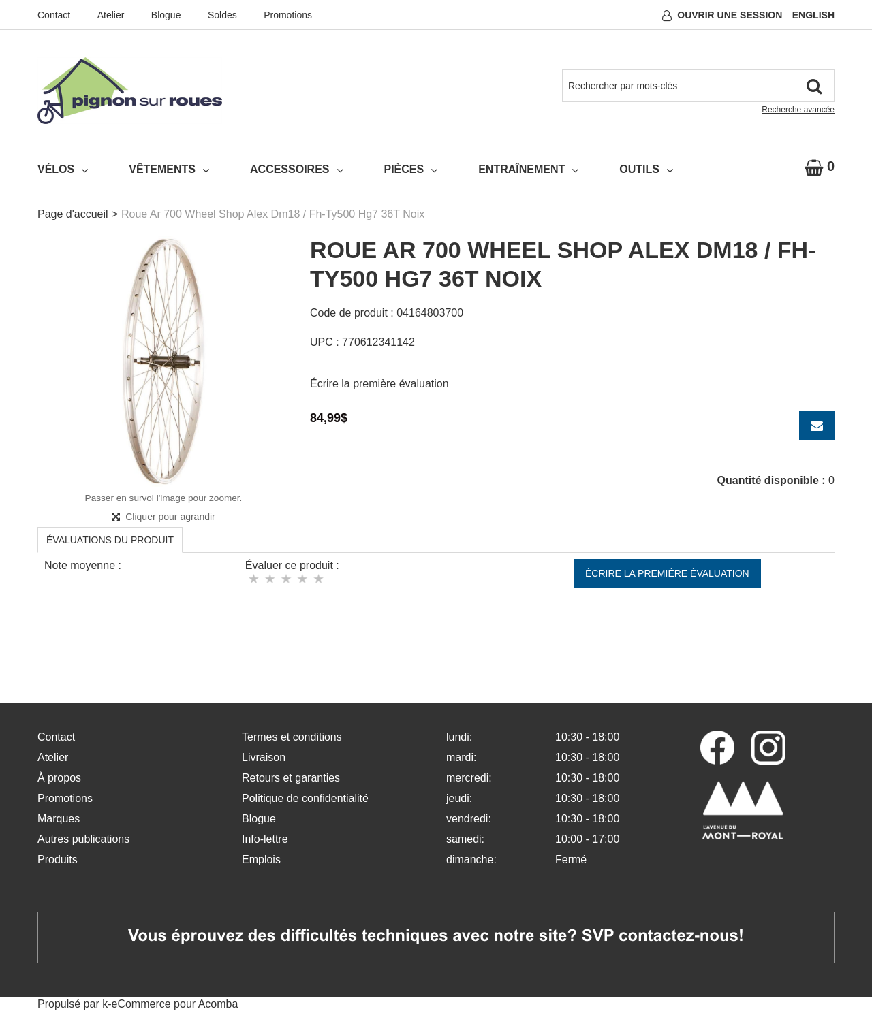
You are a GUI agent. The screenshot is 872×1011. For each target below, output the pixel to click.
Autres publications (83, 839)
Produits (57, 859)
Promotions (288, 15)
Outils (646, 169)
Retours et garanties (291, 778)
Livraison (263, 757)
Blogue (166, 15)
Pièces (411, 169)
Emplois (261, 859)
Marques (58, 818)
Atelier (111, 15)
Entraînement (528, 169)
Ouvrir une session (729, 15)
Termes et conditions (292, 737)
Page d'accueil (72, 214)
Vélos (62, 169)
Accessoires (296, 169)
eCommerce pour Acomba (175, 1004)
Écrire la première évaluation (379, 383)
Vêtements (169, 169)
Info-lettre (265, 839)
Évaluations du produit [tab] (110, 539)
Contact (53, 15)
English (813, 15)
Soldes (222, 15)
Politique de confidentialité (305, 798)
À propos (59, 778)
